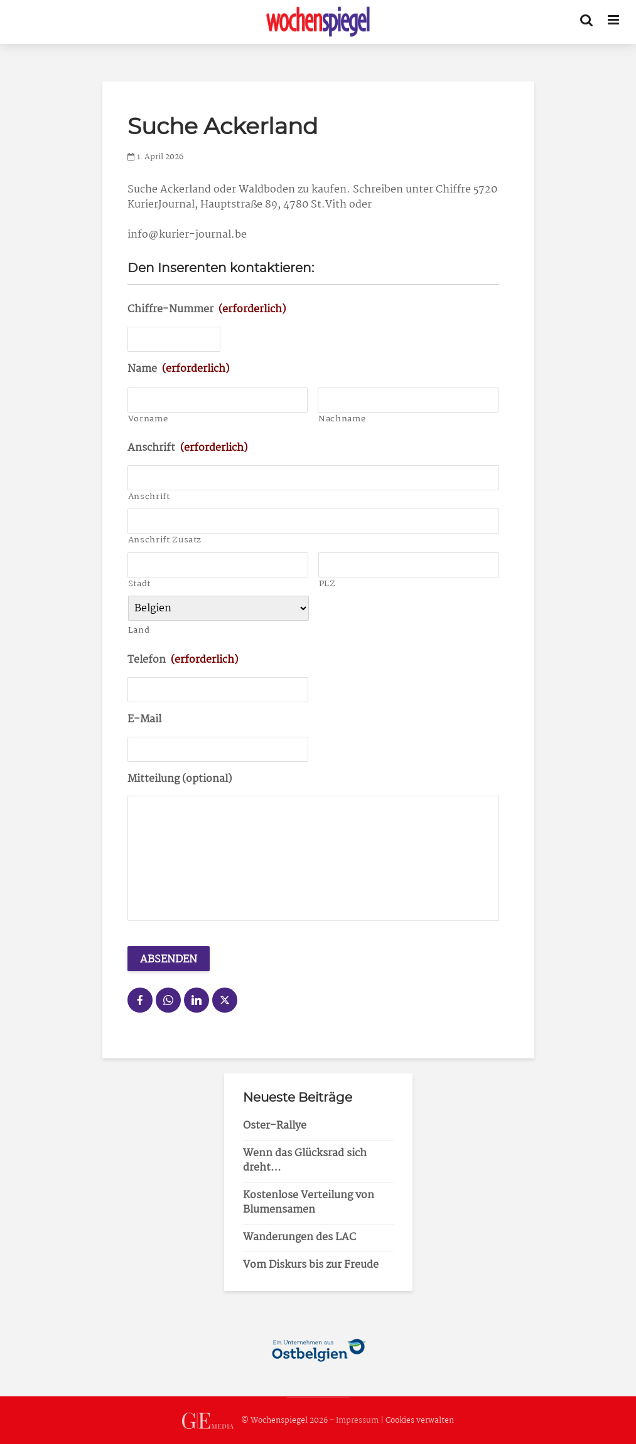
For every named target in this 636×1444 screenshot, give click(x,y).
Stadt (139, 584)
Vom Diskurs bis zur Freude (311, 1265)
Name (178, 369)
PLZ (327, 584)
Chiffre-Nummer (206, 310)
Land (139, 631)
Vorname (148, 419)
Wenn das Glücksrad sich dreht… (305, 1160)
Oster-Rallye (274, 1125)
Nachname (341, 419)
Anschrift (187, 448)
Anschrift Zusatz (165, 540)
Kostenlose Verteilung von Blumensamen (308, 1202)
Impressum (357, 1421)
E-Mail (144, 720)
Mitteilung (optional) (179, 779)
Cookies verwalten (419, 1421)
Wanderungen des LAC (299, 1237)
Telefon (182, 660)
